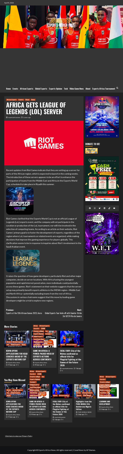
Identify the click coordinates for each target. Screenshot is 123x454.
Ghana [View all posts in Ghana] (27, 100)
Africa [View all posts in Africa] (9, 342)
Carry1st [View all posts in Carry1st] (36, 328)
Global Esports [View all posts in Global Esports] (15, 345)
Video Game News (77, 88)
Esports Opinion (55, 88)
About (88, 88)
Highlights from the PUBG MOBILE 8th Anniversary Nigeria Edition (84, 405)
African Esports (26, 88)
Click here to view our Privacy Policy (18, 436)
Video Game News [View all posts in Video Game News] (47, 345)
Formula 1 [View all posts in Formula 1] (48, 334)
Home (8, 88)
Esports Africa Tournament (103, 88)
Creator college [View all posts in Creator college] (39, 331)
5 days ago (104, 409)
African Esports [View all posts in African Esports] (11, 100)
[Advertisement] (61, 66)
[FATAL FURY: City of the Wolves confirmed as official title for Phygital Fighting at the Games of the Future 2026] (71, 339)
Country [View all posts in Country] (21, 100)
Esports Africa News (14, 362)
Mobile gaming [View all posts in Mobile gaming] (38, 342)
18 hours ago (38, 365)
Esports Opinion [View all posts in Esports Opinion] (38, 334)
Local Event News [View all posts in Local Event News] (39, 339)
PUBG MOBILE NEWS (85, 412)
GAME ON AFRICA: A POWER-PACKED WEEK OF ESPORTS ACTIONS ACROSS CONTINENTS (43, 355)
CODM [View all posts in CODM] (43, 328)
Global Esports (41, 88)
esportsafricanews (14, 117)
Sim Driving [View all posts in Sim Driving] (48, 342)
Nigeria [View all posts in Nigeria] (79, 395)
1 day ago (78, 368)
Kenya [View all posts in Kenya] (33, 100)
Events (15, 88)
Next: (63, 313)
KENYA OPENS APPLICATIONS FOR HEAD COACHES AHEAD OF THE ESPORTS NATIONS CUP (17, 355)
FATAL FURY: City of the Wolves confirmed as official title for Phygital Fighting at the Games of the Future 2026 (70, 358)
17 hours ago (11, 365)
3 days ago (81, 414)
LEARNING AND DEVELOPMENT (104, 402)
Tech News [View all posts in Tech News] (37, 345)
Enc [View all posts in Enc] (8, 345)
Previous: (25, 311)
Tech (66, 88)
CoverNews (78, 450)
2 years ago (27, 117)
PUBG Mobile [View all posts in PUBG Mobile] (87, 395)
